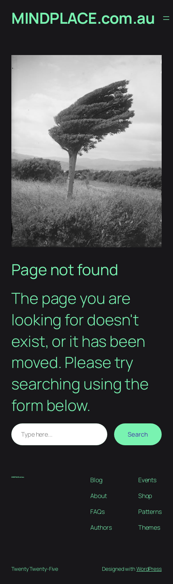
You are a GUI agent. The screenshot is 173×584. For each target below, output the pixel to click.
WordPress (149, 568)
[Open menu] (166, 18)
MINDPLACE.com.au (82, 18)
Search (138, 434)
